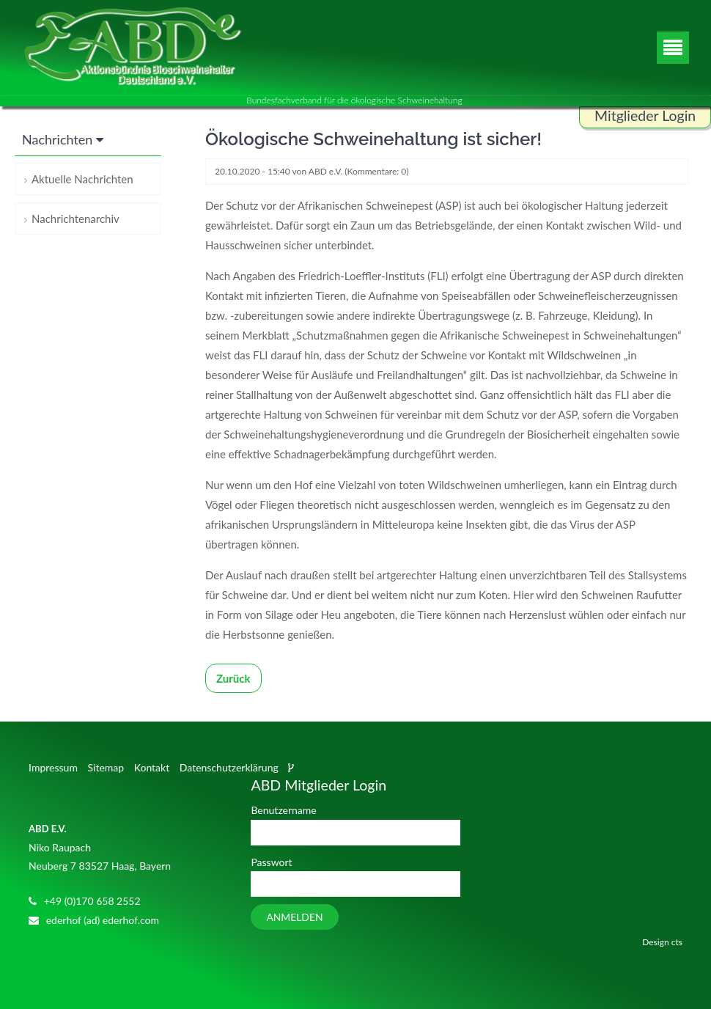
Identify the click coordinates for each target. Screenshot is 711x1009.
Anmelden (294, 917)
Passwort (271, 862)
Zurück (233, 678)
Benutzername (283, 810)
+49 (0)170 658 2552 (92, 901)
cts (676, 941)
